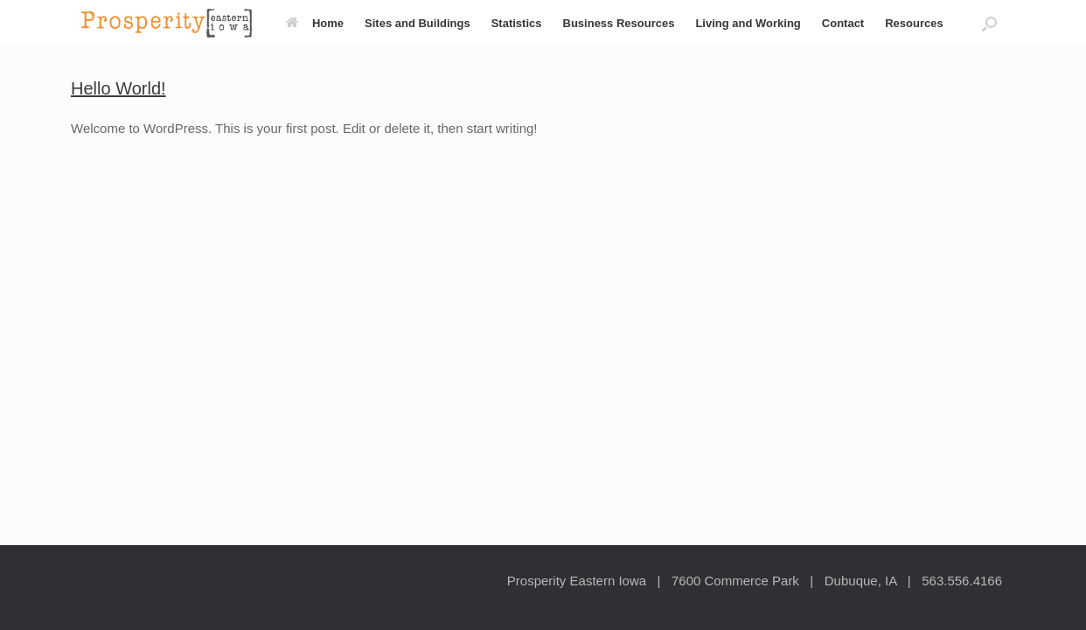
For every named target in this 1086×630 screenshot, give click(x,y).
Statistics (516, 23)
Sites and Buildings (417, 23)
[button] (989, 23)
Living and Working (747, 23)
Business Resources (619, 23)
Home (315, 23)
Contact (843, 23)
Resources (914, 23)
